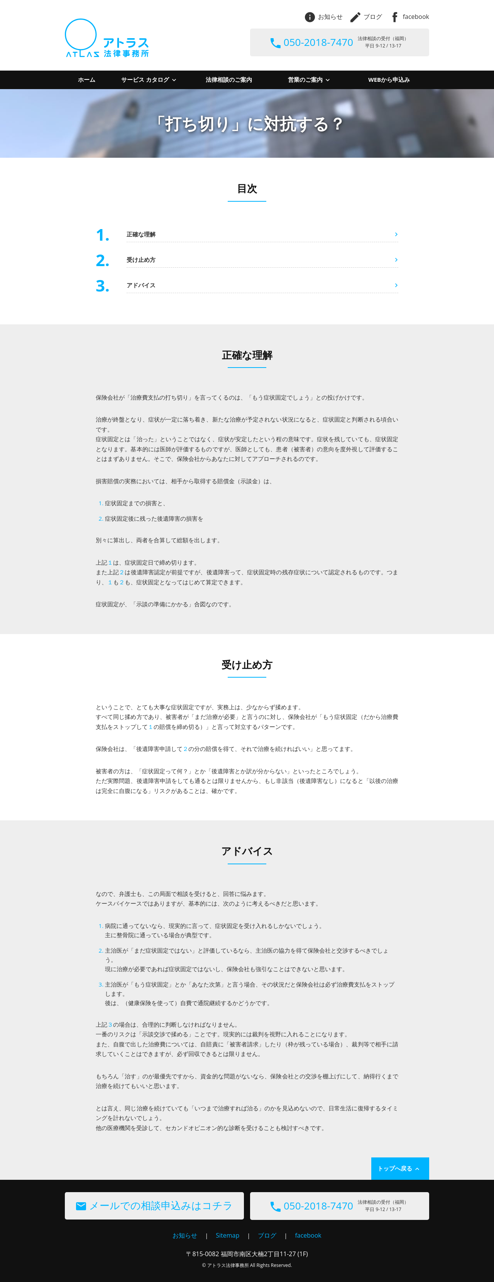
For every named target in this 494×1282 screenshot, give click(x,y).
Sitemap (227, 1235)
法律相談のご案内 (229, 79)
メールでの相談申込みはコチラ (154, 1205)
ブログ (366, 16)
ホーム (86, 79)
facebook (409, 16)
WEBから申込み (389, 79)
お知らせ (324, 16)
